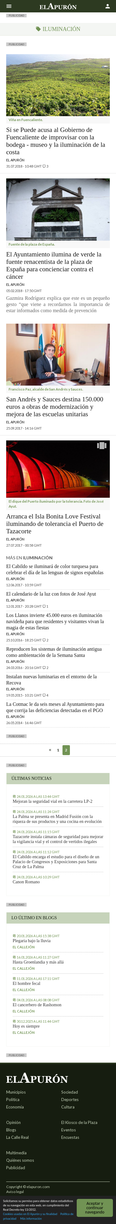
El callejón (24, 947)
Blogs (11, 1129)
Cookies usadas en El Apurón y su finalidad (30, 1214)
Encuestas (70, 1137)
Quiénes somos (20, 1160)
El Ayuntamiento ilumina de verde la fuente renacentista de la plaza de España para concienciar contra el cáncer (53, 265)
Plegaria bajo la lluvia (31, 940)
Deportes (70, 1099)
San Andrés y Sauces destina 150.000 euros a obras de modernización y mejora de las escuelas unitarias (54, 407)
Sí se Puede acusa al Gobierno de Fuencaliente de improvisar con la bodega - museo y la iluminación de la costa (55, 141)
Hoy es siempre (26, 1026)
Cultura (68, 1106)
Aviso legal (15, 1191)
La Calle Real (17, 1137)
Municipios (16, 1092)
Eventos (68, 1129)
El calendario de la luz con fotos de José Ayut (51, 594)
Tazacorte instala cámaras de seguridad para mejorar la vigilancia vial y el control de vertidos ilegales (58, 839)
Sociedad (69, 1092)
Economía (15, 1106)
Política (12, 1099)
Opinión (13, 1122)
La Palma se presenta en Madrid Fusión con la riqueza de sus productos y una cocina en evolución (57, 819)
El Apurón (15, 160)
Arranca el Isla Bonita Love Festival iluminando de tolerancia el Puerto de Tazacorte (54, 524)
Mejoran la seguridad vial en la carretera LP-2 (52, 801)
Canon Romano (26, 882)
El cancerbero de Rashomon (37, 1005)
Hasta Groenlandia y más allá (38, 962)
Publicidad (15, 1167)
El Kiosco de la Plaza (79, 1122)
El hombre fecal (26, 983)
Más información (31, 1219)
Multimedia (16, 1152)
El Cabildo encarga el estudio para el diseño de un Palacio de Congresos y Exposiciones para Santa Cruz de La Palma (56, 862)
